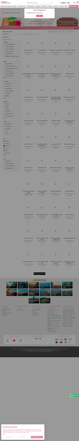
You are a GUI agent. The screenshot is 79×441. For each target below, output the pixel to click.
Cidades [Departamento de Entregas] (38, 6)
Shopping (56, 6)
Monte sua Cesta (63, 6)
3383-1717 (64, 3)
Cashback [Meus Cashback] (68, 3)
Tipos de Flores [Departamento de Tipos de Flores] (31, 6)
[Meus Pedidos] (74, 3)
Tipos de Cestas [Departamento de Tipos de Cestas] (22, 6)
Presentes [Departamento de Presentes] (44, 6)
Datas (50, 6)
